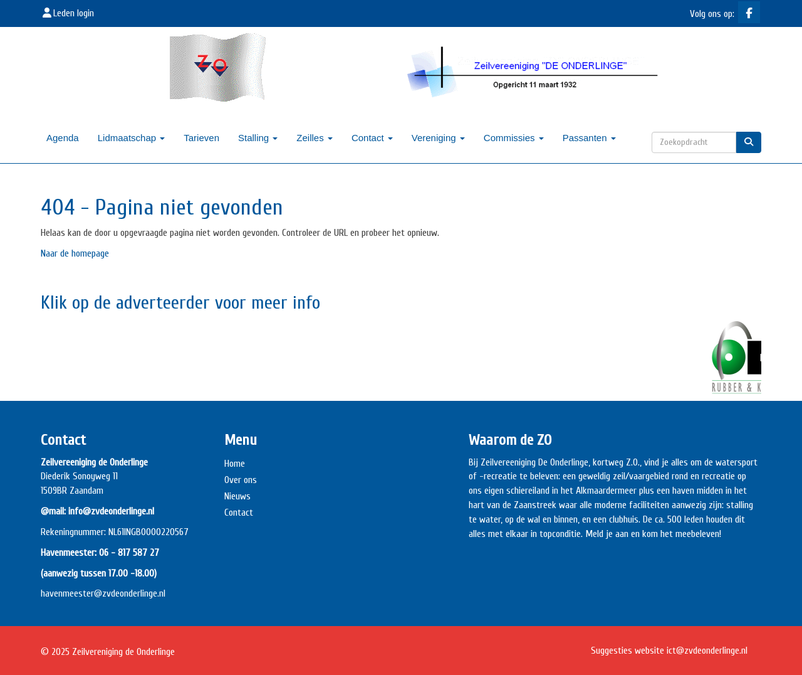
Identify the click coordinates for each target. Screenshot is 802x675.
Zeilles (314, 137)
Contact (372, 137)
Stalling (258, 137)
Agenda (62, 137)
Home (234, 463)
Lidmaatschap (131, 137)
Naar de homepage (75, 253)
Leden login (67, 13)
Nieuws (237, 496)
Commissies (514, 137)
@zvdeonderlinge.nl (129, 593)
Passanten (589, 137)
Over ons (240, 480)
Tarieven (201, 137)
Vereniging (438, 137)
